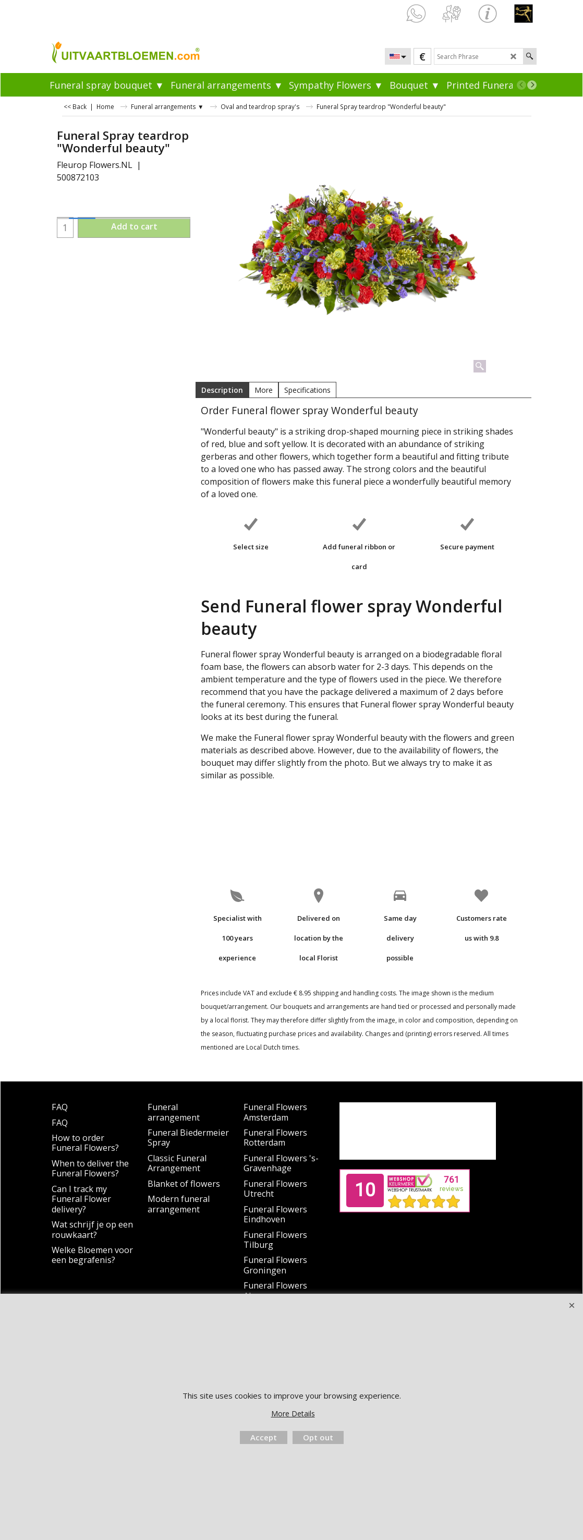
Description (222, 390)
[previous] (521, 85)
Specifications (307, 390)
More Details (293, 1413)
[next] (532, 85)
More (263, 390)
